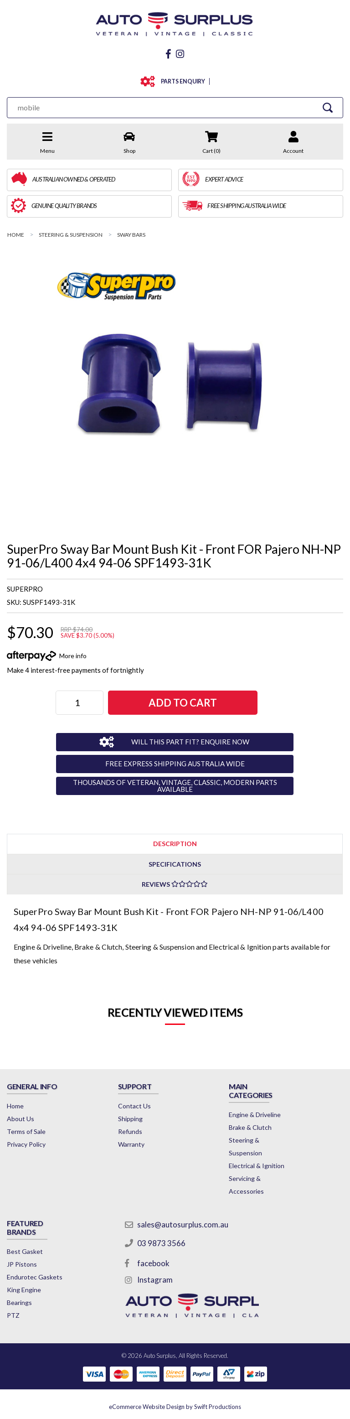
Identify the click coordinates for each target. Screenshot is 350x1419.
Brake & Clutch (250, 1127)
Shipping (130, 1119)
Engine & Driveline (255, 1114)
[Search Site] (328, 107)
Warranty (131, 1144)
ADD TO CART (183, 703)
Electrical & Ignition (256, 1166)
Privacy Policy (26, 1144)
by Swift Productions (175, 1406)
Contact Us (134, 1106)
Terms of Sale (26, 1131)
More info (73, 656)
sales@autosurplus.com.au (182, 1224)
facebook (153, 1263)
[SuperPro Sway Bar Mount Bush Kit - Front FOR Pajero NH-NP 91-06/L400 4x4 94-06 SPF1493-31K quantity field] (79, 703)
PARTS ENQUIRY (181, 81)
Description (175, 843)
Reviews (175, 884)
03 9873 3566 (161, 1243)
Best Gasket (25, 1251)
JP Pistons (22, 1264)
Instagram (155, 1279)
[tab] (175, 843)
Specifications (175, 864)
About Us (20, 1119)
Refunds (130, 1131)
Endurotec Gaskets (34, 1277)
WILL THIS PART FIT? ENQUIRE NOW (190, 742)
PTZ (13, 1315)
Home (15, 1106)
